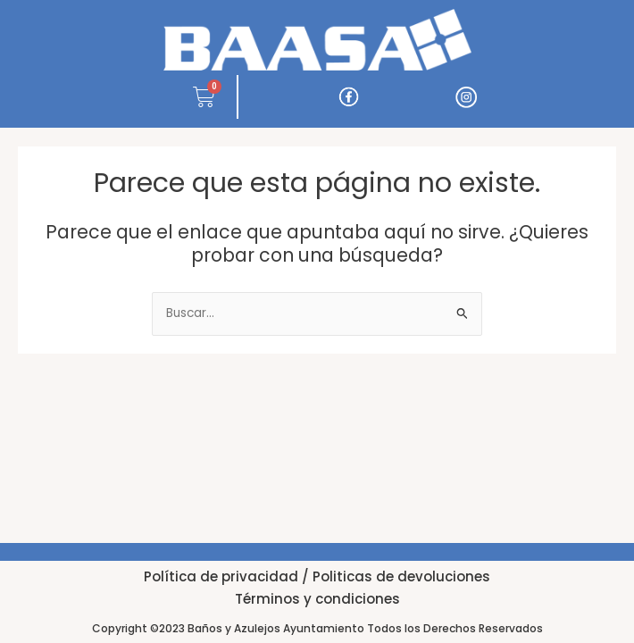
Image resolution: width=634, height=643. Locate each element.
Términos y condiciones (317, 598)
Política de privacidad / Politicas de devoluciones (317, 576)
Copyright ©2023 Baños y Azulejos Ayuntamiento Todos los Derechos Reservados (317, 628)
